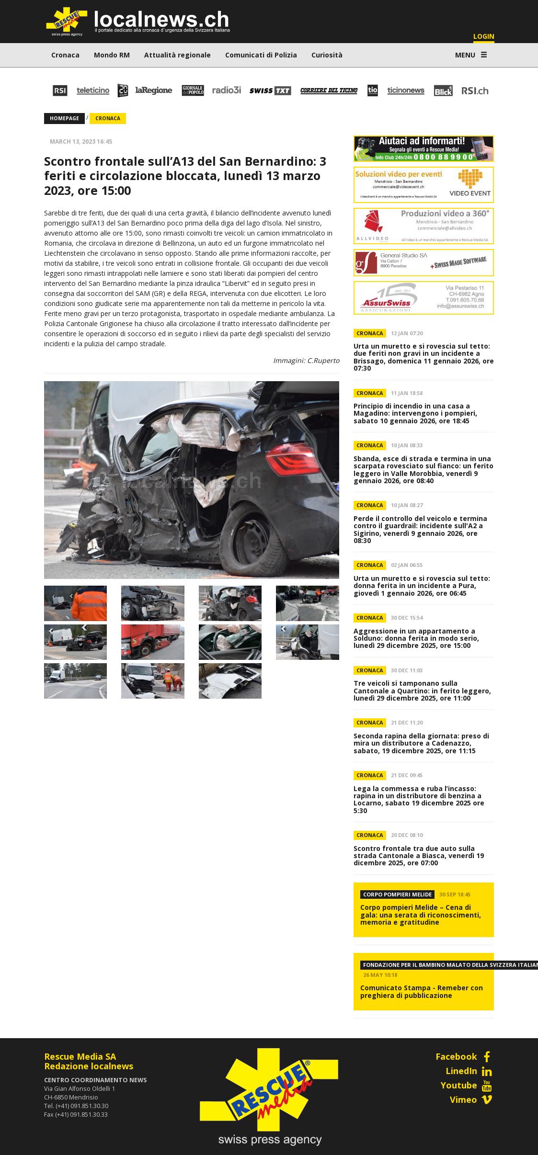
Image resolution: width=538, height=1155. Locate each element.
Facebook (464, 1056)
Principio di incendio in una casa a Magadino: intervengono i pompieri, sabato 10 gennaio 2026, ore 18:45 (415, 413)
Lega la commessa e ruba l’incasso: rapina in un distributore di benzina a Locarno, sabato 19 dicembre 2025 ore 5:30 (419, 799)
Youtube (467, 1085)
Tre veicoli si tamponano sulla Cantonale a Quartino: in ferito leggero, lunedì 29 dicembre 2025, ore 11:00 (422, 690)
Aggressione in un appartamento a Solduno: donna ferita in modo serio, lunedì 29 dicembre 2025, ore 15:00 (416, 638)
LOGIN (483, 36)
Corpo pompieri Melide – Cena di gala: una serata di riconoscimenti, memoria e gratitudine (420, 915)
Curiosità (327, 54)
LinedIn (470, 1070)
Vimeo (472, 1099)
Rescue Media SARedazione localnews (88, 1061)
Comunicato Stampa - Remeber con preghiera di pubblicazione (421, 991)
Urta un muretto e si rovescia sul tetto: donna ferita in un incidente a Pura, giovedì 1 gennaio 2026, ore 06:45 (422, 586)
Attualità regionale (177, 54)
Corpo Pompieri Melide (397, 894)
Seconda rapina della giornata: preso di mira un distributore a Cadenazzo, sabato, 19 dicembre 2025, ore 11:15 (421, 743)
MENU (471, 54)
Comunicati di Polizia (261, 54)
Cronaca (65, 54)
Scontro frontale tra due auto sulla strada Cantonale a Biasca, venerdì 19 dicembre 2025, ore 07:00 (419, 856)
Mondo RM (112, 54)
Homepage (64, 118)
